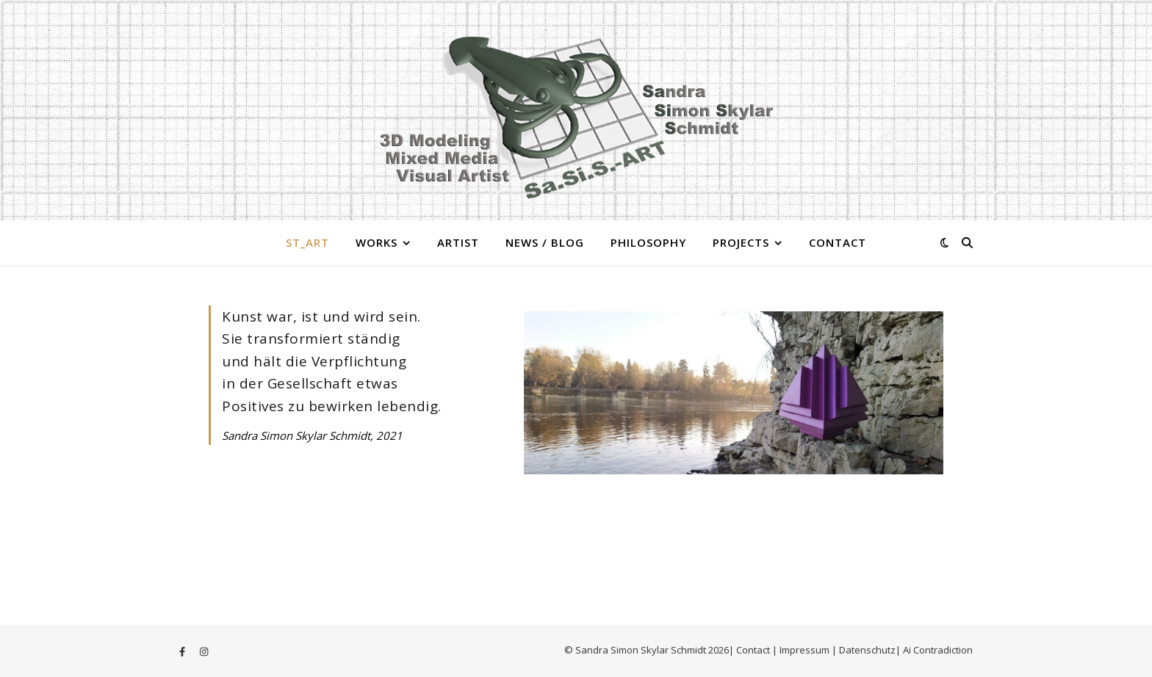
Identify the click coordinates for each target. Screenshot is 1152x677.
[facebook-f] (183, 651)
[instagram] (204, 651)
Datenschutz (867, 649)
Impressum (806, 649)
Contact (837, 242)
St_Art (307, 242)
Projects (741, 242)
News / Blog (544, 242)
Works (376, 242)
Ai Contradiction (938, 649)
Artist (458, 242)
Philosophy (648, 242)
